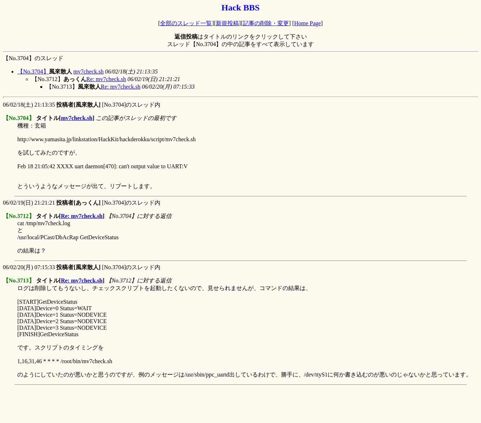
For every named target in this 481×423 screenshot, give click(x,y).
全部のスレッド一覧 (186, 23)
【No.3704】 (33, 71)
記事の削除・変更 (266, 23)
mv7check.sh (89, 71)
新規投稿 (227, 23)
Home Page (307, 23)
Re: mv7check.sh (106, 79)
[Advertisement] (134, 404)
